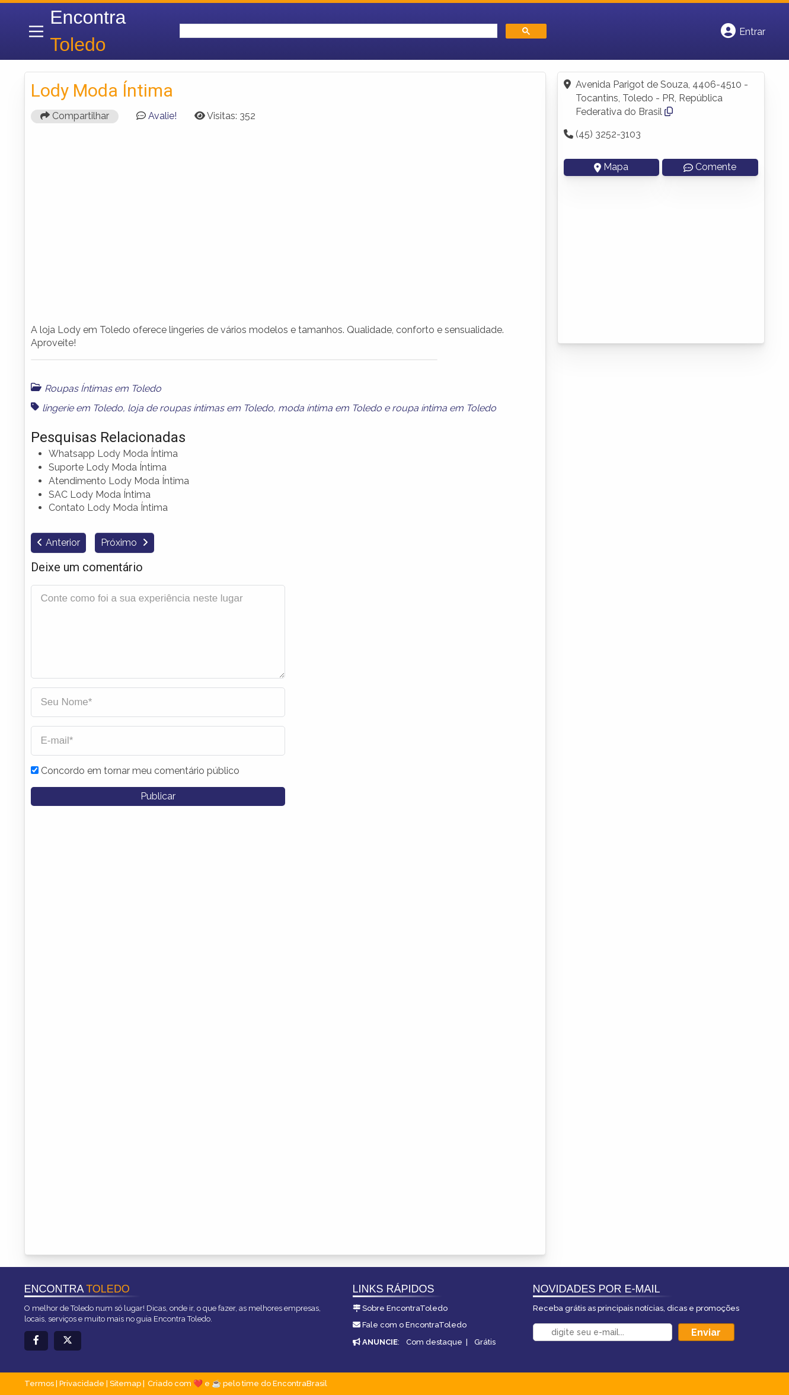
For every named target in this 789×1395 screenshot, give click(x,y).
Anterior (63, 542)
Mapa (611, 166)
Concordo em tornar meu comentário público (140, 770)
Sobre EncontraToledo (405, 1308)
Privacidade (81, 1383)
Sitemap (125, 1383)
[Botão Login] (743, 31)
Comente (709, 166)
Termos (39, 1383)
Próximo (120, 542)
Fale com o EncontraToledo (414, 1324)
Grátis (485, 1342)
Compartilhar (74, 115)
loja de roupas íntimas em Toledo (200, 408)
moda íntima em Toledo (330, 408)
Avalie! (162, 115)
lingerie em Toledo (82, 408)
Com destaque (434, 1342)
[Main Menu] (36, 31)
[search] (337, 31)
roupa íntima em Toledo (444, 408)
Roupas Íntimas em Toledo (102, 388)
